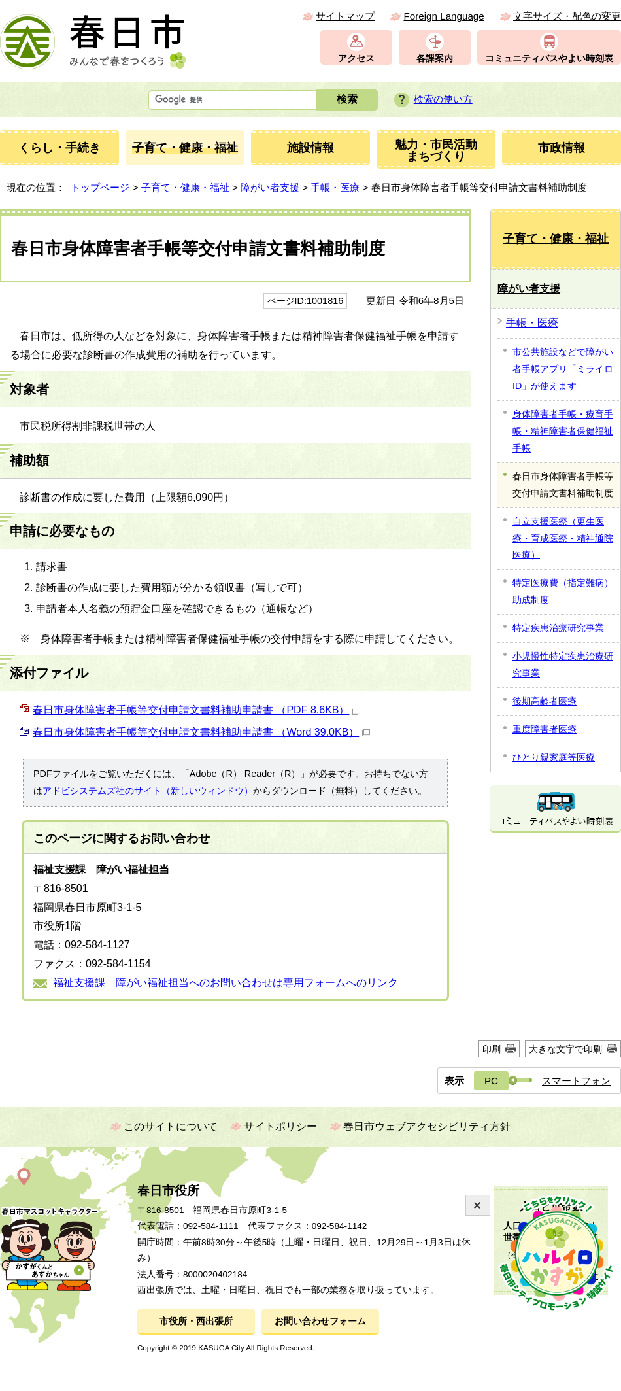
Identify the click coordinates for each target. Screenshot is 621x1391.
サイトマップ (345, 16)
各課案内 (434, 58)
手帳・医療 (335, 187)
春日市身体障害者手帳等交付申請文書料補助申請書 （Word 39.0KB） (201, 732)
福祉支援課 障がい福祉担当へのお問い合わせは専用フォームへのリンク (225, 982)
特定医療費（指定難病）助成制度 (562, 591)
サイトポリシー (280, 1126)
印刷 (491, 1049)
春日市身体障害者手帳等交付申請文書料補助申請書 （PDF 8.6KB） (196, 709)
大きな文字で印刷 (565, 1049)
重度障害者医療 (544, 729)
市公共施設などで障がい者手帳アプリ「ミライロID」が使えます (562, 369)
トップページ (100, 187)
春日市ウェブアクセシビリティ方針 (427, 1126)
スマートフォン (576, 1080)
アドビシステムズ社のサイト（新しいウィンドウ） (147, 790)
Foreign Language (443, 16)
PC (491, 1080)
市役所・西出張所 (196, 1321)
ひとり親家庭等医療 (553, 757)
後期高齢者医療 (544, 701)
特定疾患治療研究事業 (558, 628)
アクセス (356, 58)
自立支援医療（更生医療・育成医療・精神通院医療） (562, 538)
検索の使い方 (443, 99)
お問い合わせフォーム (320, 1321)
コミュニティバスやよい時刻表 (549, 58)
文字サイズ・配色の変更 (567, 16)
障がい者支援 (270, 187)
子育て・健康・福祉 (185, 187)
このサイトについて (171, 1126)
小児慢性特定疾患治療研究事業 (562, 664)
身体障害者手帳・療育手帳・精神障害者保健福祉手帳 (562, 431)
